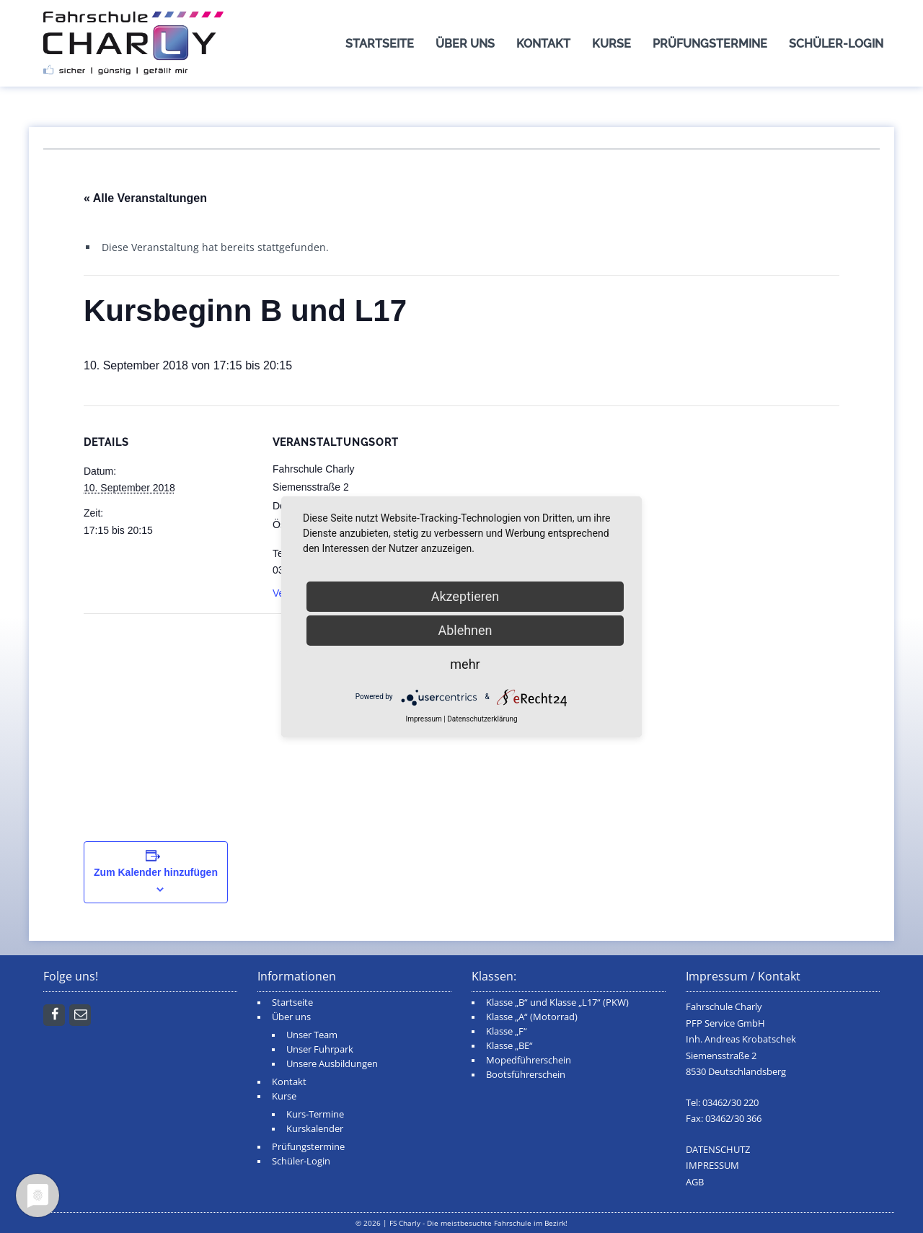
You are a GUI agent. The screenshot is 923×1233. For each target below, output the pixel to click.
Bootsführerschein (525, 1075)
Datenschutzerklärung (482, 719)
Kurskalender (314, 1129)
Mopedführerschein (528, 1060)
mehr (465, 664)
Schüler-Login (836, 44)
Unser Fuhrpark (319, 1049)
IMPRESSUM (712, 1165)
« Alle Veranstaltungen (145, 198)
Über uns (465, 44)
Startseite (379, 44)
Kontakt (543, 44)
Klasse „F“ (506, 1031)
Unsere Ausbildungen (332, 1064)
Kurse (611, 44)
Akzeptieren (465, 596)
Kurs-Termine (315, 1114)
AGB (695, 1182)
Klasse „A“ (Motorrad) (532, 1017)
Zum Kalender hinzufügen (156, 872)
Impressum (423, 719)
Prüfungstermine (710, 44)
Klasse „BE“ (509, 1046)
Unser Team (311, 1035)
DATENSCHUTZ (718, 1150)
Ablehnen (465, 630)
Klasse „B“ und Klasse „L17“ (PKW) (557, 1002)
